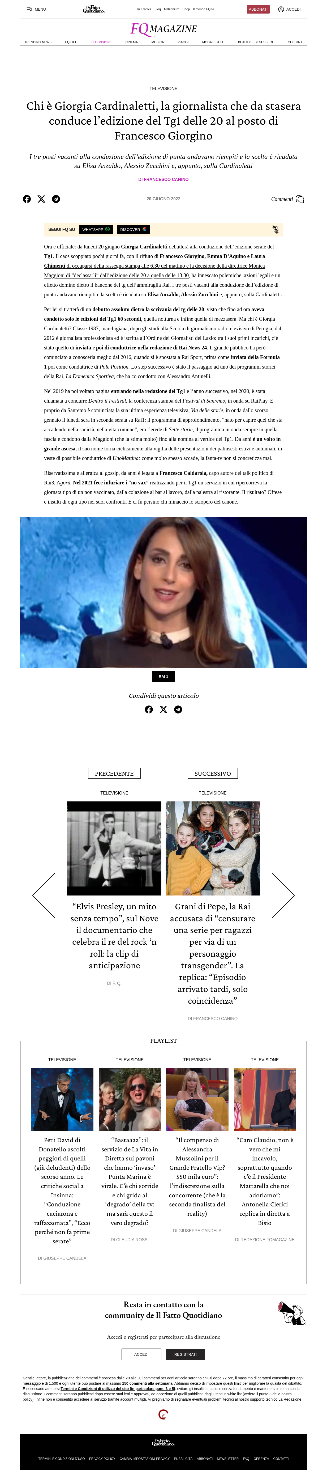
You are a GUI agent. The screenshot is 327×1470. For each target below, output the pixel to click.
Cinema (132, 42)
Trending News (37, 42)
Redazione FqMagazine (267, 1236)
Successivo (213, 772)
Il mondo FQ (204, 9)
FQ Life (71, 42)
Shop (186, 9)
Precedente (114, 772)
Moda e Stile (213, 42)
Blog (157, 9)
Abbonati (258, 9)
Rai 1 (163, 676)
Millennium (171, 9)
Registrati (185, 1350)
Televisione (101, 42)
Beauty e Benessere (256, 42)
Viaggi (183, 42)
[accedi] (289, 9)
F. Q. (117, 981)
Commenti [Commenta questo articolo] (287, 199)
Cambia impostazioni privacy (145, 1455)
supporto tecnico (263, 1395)
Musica (158, 42)
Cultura (295, 42)
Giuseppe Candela (65, 1254)
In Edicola (144, 9)
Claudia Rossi (132, 1236)
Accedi (141, 1350)
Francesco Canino (166, 179)
